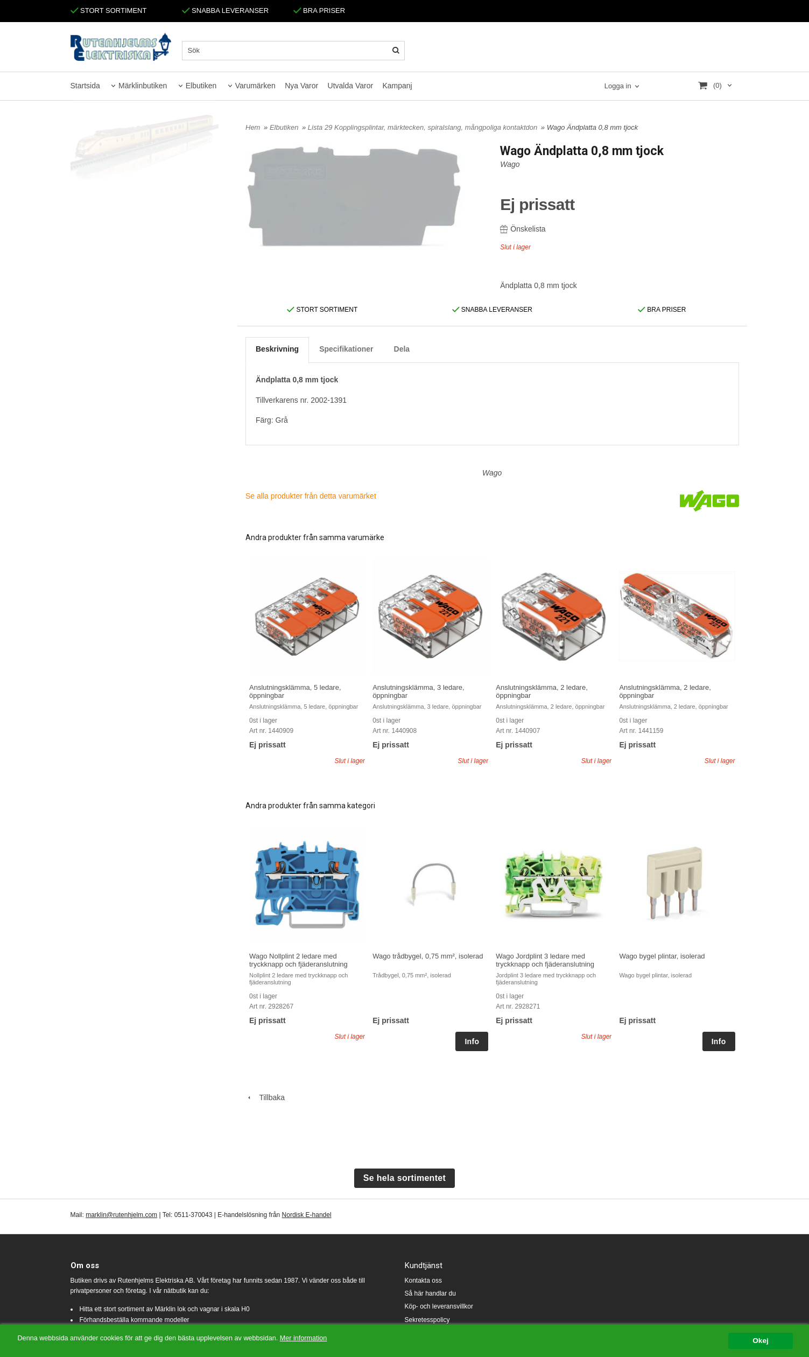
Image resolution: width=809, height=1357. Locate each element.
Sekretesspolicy (427, 1320)
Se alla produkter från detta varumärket (310, 496)
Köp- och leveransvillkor (439, 1306)
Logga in (617, 86)
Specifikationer (346, 349)
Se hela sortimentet (404, 1178)
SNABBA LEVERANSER (225, 10)
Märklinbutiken (142, 85)
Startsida (85, 85)
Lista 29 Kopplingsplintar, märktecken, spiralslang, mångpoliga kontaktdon (423, 127)
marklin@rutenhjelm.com (121, 1215)
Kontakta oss (423, 1280)
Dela (402, 349)
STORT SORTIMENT (109, 10)
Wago (509, 164)
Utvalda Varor (351, 85)
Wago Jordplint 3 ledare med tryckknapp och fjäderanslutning (545, 960)
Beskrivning (277, 349)
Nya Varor (301, 85)
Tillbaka (265, 1097)
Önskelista (522, 229)
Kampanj (397, 85)
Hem (252, 127)
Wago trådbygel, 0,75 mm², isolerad (427, 956)
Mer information (325, 1339)
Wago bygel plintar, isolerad (662, 956)
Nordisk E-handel (307, 1215)
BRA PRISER (319, 10)
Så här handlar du (430, 1293)
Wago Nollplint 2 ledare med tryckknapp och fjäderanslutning (298, 960)
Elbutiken (201, 85)
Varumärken (255, 85)
